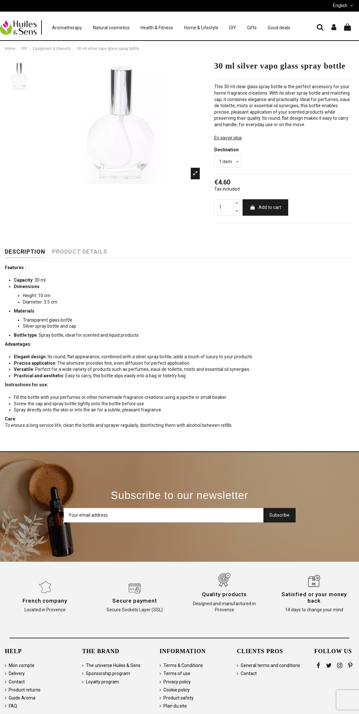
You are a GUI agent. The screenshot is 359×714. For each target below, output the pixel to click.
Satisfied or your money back (314, 597)
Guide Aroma (22, 697)
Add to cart (265, 207)
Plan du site (175, 706)
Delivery (17, 673)
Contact (17, 681)
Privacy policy (177, 681)
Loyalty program (102, 681)
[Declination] (227, 161)
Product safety (178, 697)
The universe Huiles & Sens (113, 665)
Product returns (25, 689)
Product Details (79, 252)
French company (45, 600)
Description (25, 252)
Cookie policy (176, 689)
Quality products (224, 594)
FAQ (13, 706)
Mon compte (21, 665)
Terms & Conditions (183, 665)
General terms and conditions (270, 665)
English (343, 5)
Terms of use (176, 673)
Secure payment (134, 600)
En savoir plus (228, 137)
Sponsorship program (108, 673)
